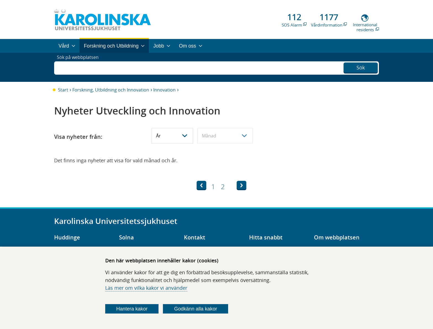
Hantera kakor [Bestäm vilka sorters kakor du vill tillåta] (131, 309)
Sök (361, 66)
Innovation (164, 90)
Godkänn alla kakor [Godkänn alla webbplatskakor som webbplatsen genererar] (195, 309)
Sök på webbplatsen (80, 67)
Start (63, 90)
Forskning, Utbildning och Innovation (110, 90)
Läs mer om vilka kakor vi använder (146, 287)
